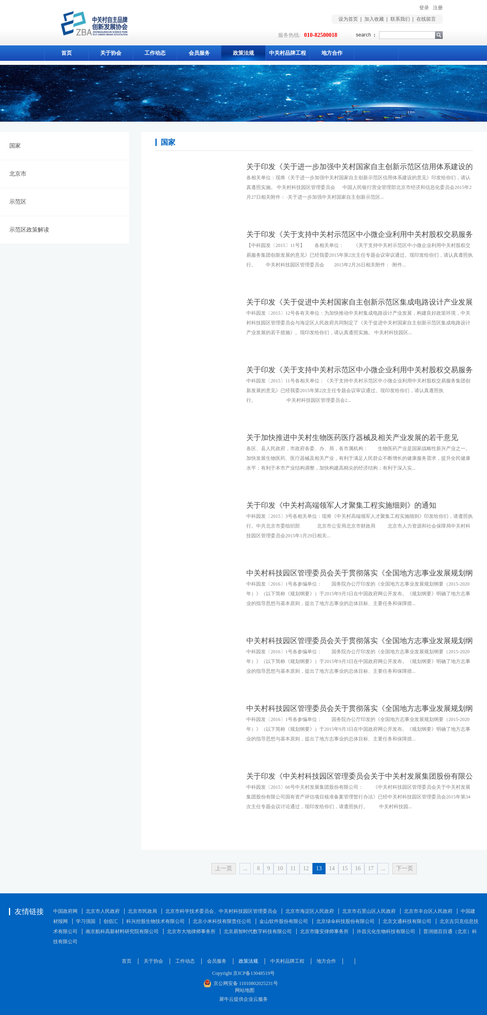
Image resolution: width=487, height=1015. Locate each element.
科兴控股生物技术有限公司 (155, 921)
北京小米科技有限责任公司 (222, 921)
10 (280, 868)
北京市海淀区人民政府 (309, 911)
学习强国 (85, 921)
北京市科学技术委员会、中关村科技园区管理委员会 (221, 911)
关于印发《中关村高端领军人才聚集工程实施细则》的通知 (341, 505)
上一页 (223, 868)
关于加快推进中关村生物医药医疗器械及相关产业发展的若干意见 (352, 437)
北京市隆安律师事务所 (324, 931)
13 (319, 868)
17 (371, 868)
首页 (66, 53)
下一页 (404, 868)
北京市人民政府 (103, 911)
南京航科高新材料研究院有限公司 (122, 931)
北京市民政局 (142, 911)
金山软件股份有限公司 (283, 921)
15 (345, 868)
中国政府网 (65, 911)
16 (358, 868)
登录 (424, 8)
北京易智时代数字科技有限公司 (258, 931)
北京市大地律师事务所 (191, 931)
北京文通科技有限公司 (407, 921)
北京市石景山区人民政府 (369, 911)
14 (332, 868)
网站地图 (243, 990)
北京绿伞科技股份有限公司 (345, 921)
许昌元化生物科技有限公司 (386, 931)
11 (292, 868)
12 (306, 868)
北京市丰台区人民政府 (428, 911)
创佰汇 (110, 921)
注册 (438, 8)
